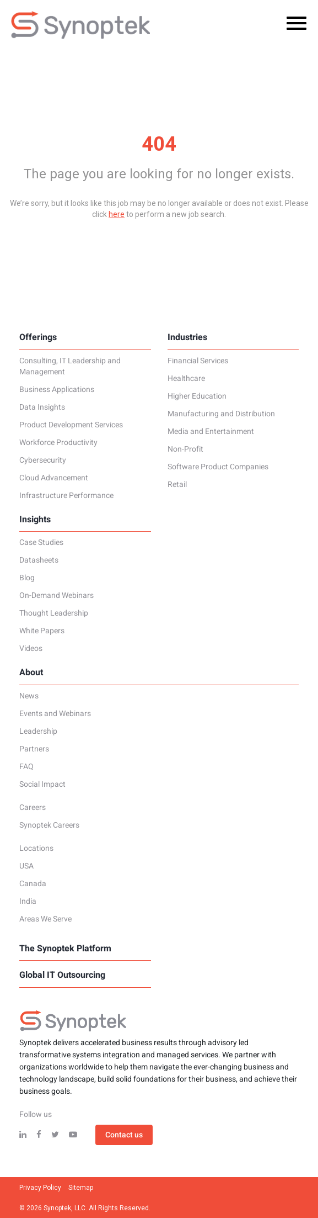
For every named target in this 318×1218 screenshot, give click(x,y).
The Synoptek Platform (65, 948)
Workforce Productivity (58, 442)
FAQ (26, 766)
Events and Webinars (55, 713)
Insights (35, 519)
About (31, 672)
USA (26, 866)
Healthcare (186, 378)
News (29, 696)
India (27, 901)
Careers (32, 807)
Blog (27, 578)
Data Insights (42, 407)
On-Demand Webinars (56, 595)
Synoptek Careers (49, 825)
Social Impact (42, 784)
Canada (32, 883)
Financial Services (198, 361)
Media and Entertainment (211, 431)
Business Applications (56, 389)
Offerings (38, 337)
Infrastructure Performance (66, 495)
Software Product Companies (218, 467)
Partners (34, 749)
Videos (30, 648)
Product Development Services (71, 425)
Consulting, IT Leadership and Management (70, 367)
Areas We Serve (45, 919)
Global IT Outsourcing (62, 975)
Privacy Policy (40, 1187)
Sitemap (80, 1187)
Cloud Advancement (53, 478)
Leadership (38, 731)
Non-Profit (185, 449)
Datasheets (38, 560)
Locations (36, 848)
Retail (177, 484)
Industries (187, 337)
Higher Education (197, 396)
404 (159, 144)
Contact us (124, 1135)
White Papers (41, 631)
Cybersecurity (42, 460)
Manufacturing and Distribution (221, 414)
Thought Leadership (53, 613)
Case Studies (41, 542)
